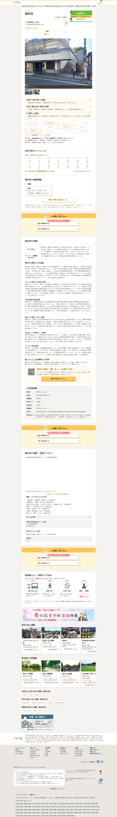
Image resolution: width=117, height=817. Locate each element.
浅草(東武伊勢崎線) (64, 703)
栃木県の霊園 (86, 803)
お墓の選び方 (33, 753)
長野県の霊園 (95, 806)
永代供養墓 (48, 751)
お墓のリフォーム (65, 753)
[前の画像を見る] (27, 63)
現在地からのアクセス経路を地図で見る (58, 494)
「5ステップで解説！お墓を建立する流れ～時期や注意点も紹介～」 (73, 601)
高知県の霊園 (86, 812)
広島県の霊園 (44, 812)
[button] (81, 13)
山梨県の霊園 (87, 806)
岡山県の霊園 (35, 812)
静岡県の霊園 (27, 809)
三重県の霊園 (44, 809)
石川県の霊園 (70, 806)
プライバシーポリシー (30, 767)
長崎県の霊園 (27, 815)
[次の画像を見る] (90, 63)
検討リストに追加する (61, 17)
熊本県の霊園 (35, 815)
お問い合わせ (48, 767)
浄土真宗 (25, 695)
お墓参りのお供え (79, 751)
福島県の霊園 (69, 803)
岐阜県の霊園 (19, 809)
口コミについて (40, 767)
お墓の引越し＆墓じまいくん (23, 800)
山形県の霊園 (61, 803)
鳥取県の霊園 (19, 812)
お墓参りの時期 (79, 755)
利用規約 (22, 767)
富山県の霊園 (62, 806)
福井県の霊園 (79, 806)
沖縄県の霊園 (70, 815)
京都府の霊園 (61, 809)
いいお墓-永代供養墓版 (39, 797)
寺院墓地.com (78, 797)
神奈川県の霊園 (45, 806)
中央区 (24, 711)
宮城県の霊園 (44, 803)
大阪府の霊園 (69, 809)
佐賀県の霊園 (19, 815)
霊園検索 (17, 749)
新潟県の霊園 (53, 806)
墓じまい (32, 757)
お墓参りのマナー (79, 749)
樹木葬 (47, 753)
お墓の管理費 (63, 751)
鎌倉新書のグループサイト (58, 789)
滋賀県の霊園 (52, 809)
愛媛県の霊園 (77, 812)
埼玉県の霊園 (19, 806)
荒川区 (42, 711)
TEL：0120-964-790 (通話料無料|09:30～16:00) (39, 171)
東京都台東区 (36, 138)
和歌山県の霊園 (95, 809)
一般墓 (32, 695)
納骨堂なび (70, 797)
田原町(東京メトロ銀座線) (30, 703)
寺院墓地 (38, 695)
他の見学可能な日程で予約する (81, 171)
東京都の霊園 (35, 806)
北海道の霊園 (19, 803)
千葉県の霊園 (27, 806)
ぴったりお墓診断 (20, 753)
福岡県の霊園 (94, 812)
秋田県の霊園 (52, 803)
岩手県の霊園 (35, 803)
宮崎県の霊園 (52, 815)
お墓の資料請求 (19, 751)
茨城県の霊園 (77, 803)
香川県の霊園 (69, 812)
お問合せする (45, 193)
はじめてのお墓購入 (35, 749)
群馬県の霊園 (94, 803)
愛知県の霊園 (35, 809)
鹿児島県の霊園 (61, 815)
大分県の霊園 (44, 815)
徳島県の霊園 (61, 812)
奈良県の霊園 (86, 809)
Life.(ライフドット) (26, 797)
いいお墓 (18, 797)
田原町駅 (54, 138)
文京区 (30, 711)
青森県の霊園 (27, 803)
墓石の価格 (63, 749)
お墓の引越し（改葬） (36, 755)
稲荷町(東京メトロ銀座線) (48, 703)
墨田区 (36, 711)
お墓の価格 (33, 751)
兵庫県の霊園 (77, 809)
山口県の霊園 (52, 812)
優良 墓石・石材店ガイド (90, 797)
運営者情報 (16, 767)
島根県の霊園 (27, 812)
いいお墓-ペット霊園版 (52, 797)
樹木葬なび (63, 797)
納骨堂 (47, 755)
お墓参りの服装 (79, 753)
